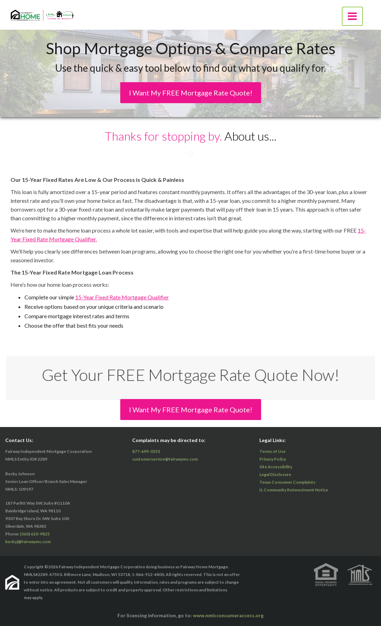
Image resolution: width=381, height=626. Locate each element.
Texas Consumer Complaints (287, 482)
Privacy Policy (272, 459)
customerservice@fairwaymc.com (165, 459)
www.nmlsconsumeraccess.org (228, 615)
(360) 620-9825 (35, 533)
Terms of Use (272, 451)
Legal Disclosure (275, 474)
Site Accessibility (275, 466)
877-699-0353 (146, 451)
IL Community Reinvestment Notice (293, 489)
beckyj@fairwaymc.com (28, 541)
